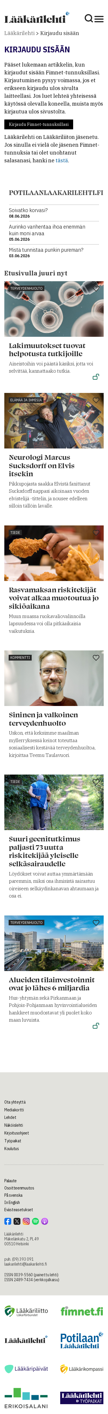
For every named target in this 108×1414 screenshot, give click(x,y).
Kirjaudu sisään (59, 33)
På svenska (13, 1195)
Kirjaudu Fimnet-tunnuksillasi (39, 124)
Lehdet (10, 1117)
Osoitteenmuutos (19, 1188)
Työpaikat (12, 1140)
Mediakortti (14, 1110)
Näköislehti (13, 1125)
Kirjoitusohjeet (16, 1133)
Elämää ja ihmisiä (26, 400)
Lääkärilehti (19, 33)
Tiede (15, 532)
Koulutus (11, 1148)
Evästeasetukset (18, 1209)
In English (12, 1202)
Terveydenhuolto (26, 288)
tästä (62, 160)
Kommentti (20, 657)
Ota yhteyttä (15, 1102)
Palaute (10, 1180)
